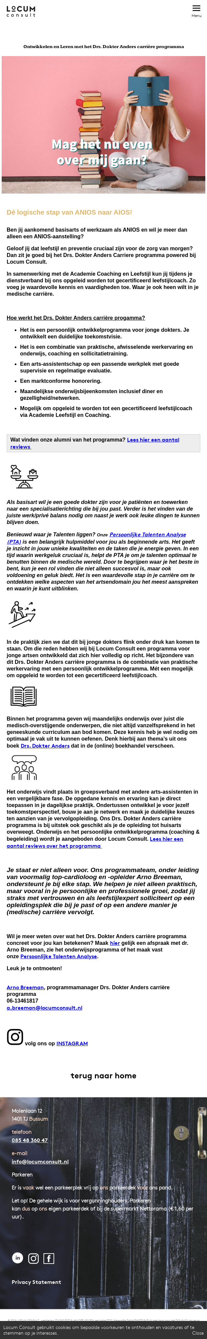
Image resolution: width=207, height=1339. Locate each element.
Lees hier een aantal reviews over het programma (95, 842)
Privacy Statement (36, 1282)
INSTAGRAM (72, 1043)
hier (115, 943)
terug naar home (103, 1075)
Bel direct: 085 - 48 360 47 (181, 10)
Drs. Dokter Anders (45, 745)
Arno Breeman (25, 987)
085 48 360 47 (30, 1140)
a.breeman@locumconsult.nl (44, 1007)
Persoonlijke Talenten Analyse (58, 956)
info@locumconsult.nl (40, 1161)
